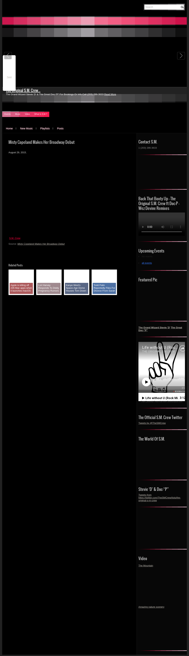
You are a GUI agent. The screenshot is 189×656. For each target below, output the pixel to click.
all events (147, 263)
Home (9, 128)
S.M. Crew (14, 238)
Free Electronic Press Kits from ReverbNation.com (161, 402)
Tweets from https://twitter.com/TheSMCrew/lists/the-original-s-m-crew (159, 497)
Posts (60, 128)
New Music (26, 128)
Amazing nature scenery (151, 606)
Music (17, 114)
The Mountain (145, 565)
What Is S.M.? (40, 114)
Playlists (45, 128)
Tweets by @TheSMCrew (152, 423)
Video (27, 114)
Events (7, 114)
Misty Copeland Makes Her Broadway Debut (41, 243)
